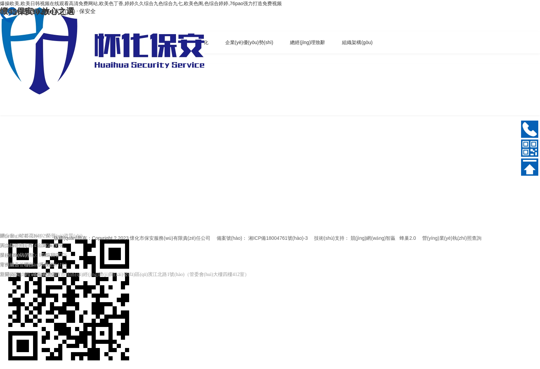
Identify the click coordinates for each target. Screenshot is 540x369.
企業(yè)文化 (50, 245)
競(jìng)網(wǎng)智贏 (373, 238)
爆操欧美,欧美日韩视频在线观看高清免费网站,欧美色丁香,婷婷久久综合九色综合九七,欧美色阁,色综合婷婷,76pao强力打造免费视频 (141, 3)
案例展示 (9, 264)
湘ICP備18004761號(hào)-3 (278, 238)
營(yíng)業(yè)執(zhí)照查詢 (451, 238)
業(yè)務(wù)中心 (18, 255)
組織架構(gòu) (357, 42)
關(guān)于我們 (16, 245)
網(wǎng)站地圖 (41, 274)
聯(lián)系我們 (39, 264)
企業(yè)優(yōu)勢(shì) (249, 42)
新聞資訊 (9, 274)
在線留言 (50, 255)
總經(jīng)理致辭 (307, 42)
